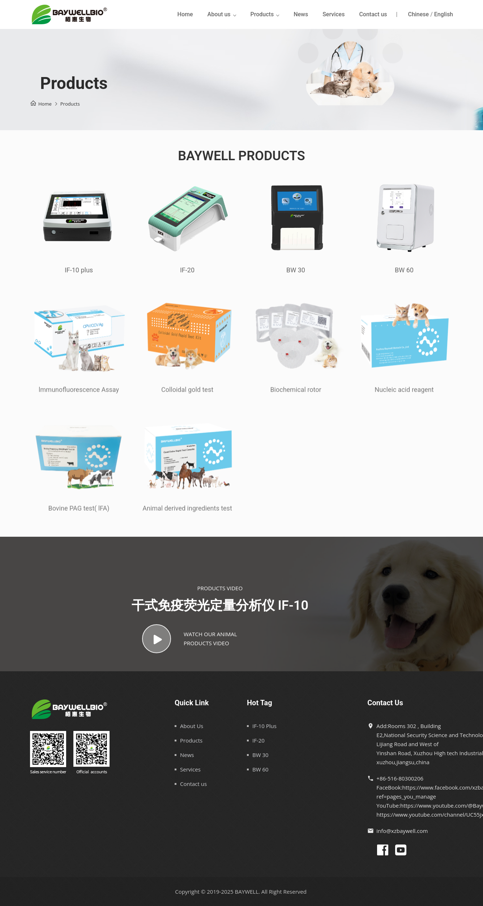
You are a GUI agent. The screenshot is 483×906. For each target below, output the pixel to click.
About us (219, 14)
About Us (191, 726)
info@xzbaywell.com (402, 830)
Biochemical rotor (295, 393)
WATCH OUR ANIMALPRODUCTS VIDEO (189, 638)
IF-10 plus (79, 270)
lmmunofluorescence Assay (79, 393)
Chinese (418, 14)
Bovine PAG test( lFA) (79, 511)
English (443, 14)
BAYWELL (246, 891)
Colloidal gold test (187, 393)
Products (262, 14)
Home (185, 14)
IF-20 (187, 270)
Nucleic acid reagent (404, 393)
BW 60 (404, 270)
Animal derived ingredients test (187, 511)
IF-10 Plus (264, 726)
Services (333, 14)
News (301, 14)
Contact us (373, 14)
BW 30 (295, 270)
